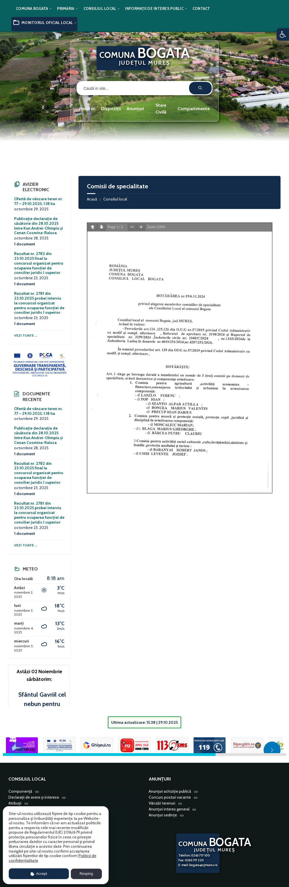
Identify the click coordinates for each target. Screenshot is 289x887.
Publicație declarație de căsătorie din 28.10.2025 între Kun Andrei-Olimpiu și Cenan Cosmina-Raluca (38, 225)
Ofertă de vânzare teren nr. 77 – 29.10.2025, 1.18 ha (38, 201)
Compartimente (194, 108)
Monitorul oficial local (47, 22)
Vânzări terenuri (162, 803)
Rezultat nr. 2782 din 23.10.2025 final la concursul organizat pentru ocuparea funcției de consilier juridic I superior (38, 263)
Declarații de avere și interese (33, 797)
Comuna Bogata (32, 8)
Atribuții (14, 803)
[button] (283, 34)
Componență (20, 791)
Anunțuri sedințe (163, 815)
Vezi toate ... (25, 335)
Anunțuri (135, 108)
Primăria (65, 8)
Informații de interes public (154, 8)
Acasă (92, 199)
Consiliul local (100, 8)
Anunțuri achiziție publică (170, 791)
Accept (38, 873)
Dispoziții (111, 108)
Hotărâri (87, 108)
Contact (201, 8)
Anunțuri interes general (169, 809)
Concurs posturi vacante (170, 797)
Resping (86, 873)
